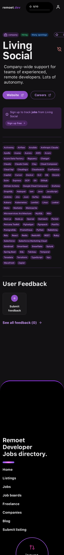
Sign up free (16, 123)
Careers (43, 95)
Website (15, 95)
